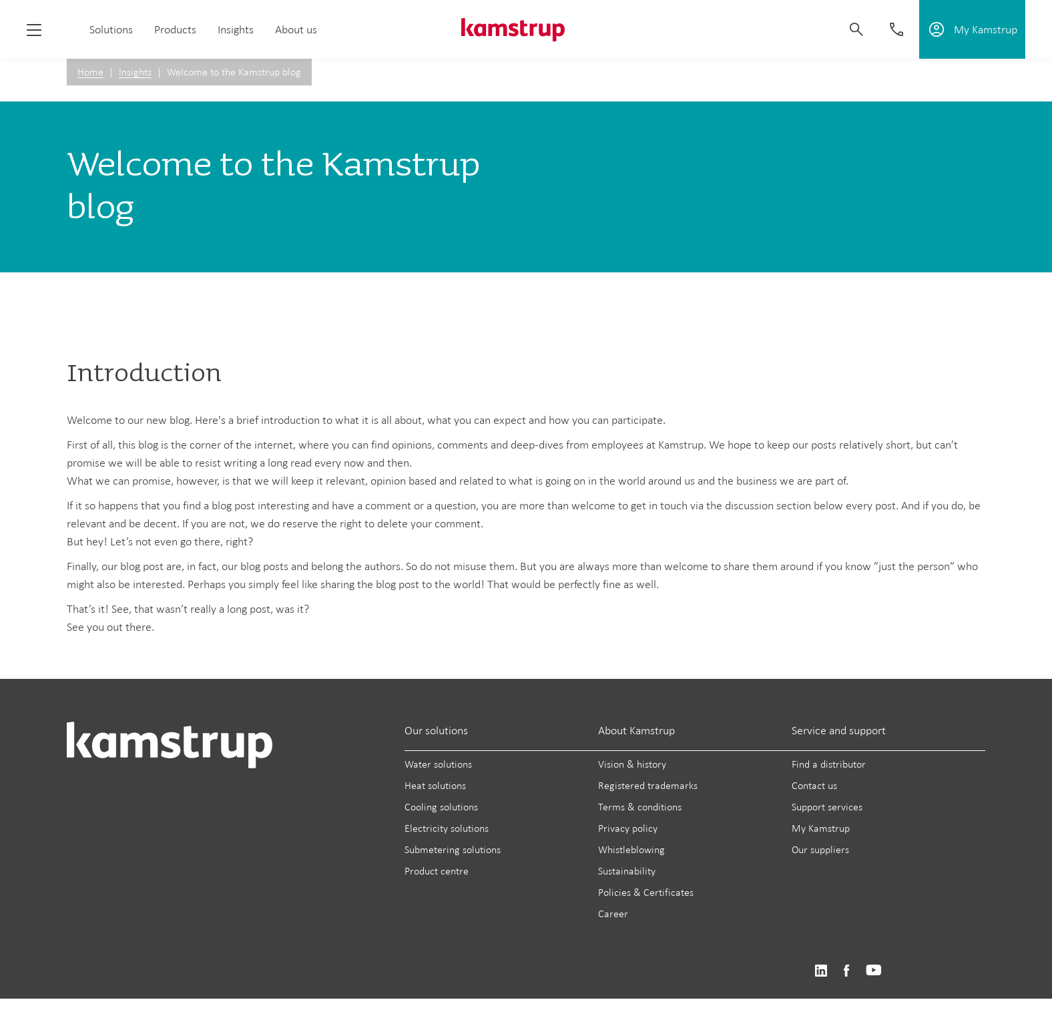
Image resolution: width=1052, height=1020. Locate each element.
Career (613, 913)
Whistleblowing (631, 849)
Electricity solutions (447, 828)
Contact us (814, 785)
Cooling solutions (441, 806)
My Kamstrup (821, 828)
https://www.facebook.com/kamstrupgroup (846, 971)
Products (175, 29)
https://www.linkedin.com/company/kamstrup (820, 971)
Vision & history (632, 764)
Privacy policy (628, 828)
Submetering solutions (453, 849)
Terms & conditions (640, 806)
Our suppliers (820, 849)
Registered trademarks (648, 785)
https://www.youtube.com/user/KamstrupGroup (874, 971)
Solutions (111, 29)
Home (90, 71)
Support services (827, 806)
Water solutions (438, 764)
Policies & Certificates (646, 892)
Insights (236, 29)
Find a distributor (829, 764)
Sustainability (626, 870)
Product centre (437, 870)
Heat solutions (435, 785)
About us (296, 29)
